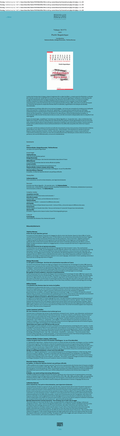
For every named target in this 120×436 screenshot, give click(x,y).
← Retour (8, 17)
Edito (59, 429)
